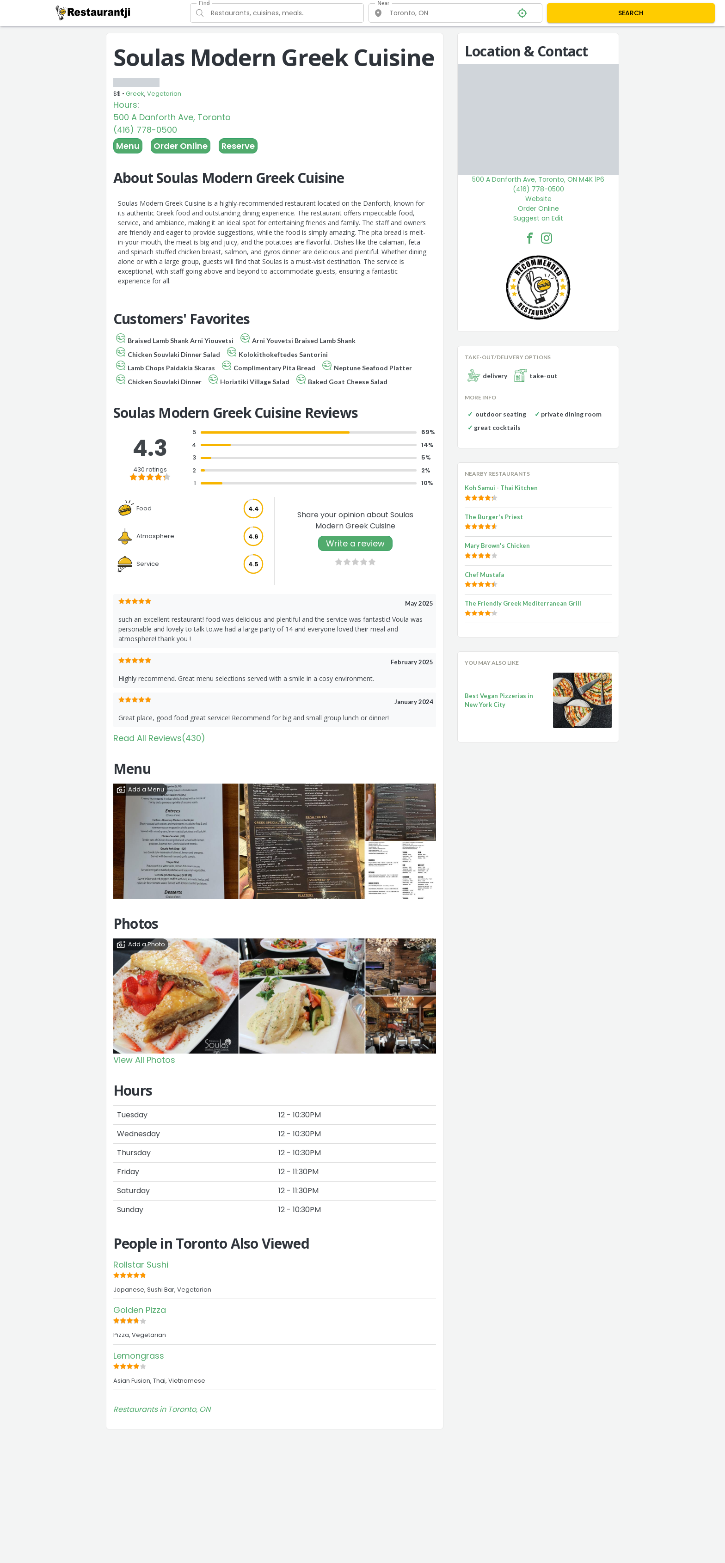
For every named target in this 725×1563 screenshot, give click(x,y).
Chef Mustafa (484, 574)
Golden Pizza (139, 1310)
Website (538, 198)
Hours (125, 104)
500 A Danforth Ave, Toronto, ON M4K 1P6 (538, 179)
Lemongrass (138, 1355)
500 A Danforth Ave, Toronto (172, 117)
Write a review (355, 543)
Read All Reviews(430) (159, 738)
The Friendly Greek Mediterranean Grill (523, 603)
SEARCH (631, 13)
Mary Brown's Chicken (497, 545)
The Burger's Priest (494, 517)
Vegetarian (164, 93)
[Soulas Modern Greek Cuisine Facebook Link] (529, 238)
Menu (128, 146)
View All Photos (144, 1060)
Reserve (238, 146)
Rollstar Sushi (140, 1264)
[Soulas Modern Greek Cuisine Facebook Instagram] (546, 238)
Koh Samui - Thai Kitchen (501, 487)
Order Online (181, 146)
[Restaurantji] (93, 12)
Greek (135, 93)
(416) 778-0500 (145, 129)
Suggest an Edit (538, 218)
